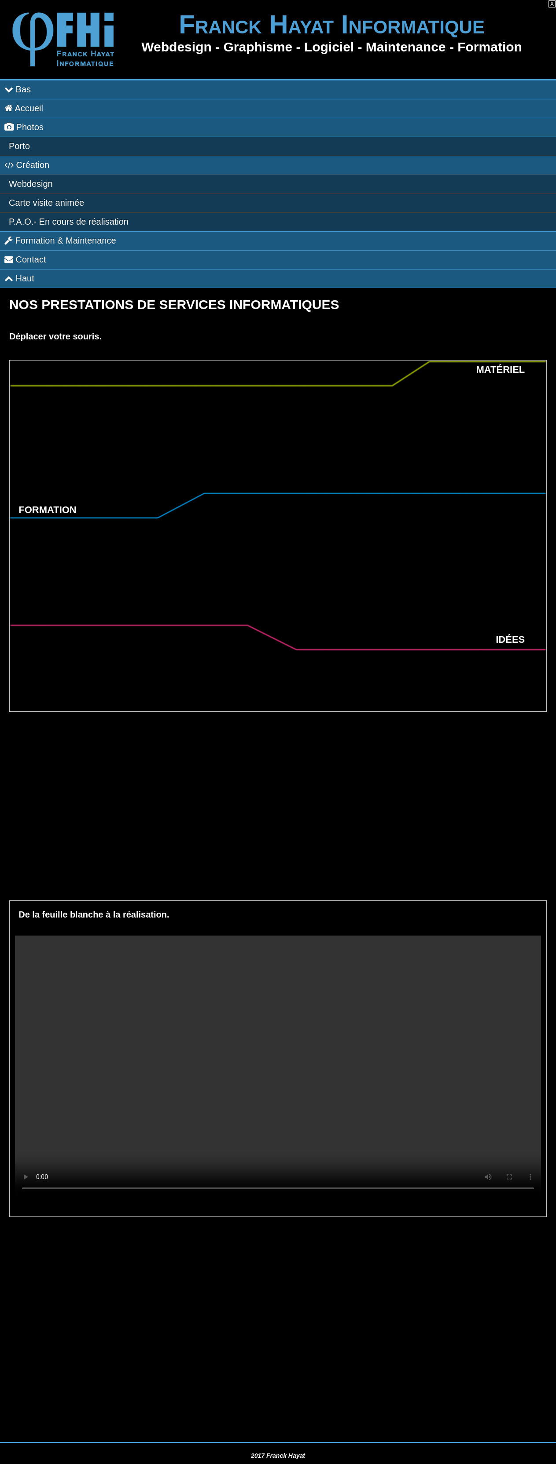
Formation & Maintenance (60, 240)
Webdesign (31, 184)
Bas (17, 89)
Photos (24, 127)
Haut (19, 278)
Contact (25, 259)
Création (26, 165)
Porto (19, 146)
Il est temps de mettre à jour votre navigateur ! (278, 1067)
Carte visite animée (46, 203)
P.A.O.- (69, 221)
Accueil (23, 108)
